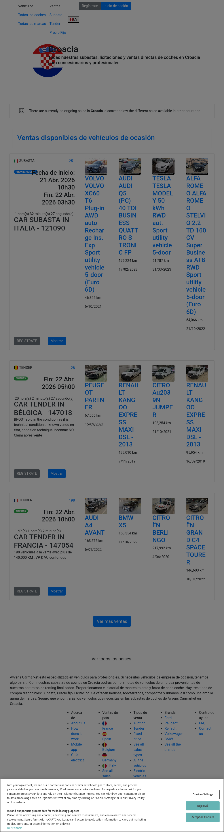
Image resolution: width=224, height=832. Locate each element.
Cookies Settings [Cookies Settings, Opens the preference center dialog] (203, 794)
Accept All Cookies (203, 817)
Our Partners (14, 828)
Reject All (202, 806)
